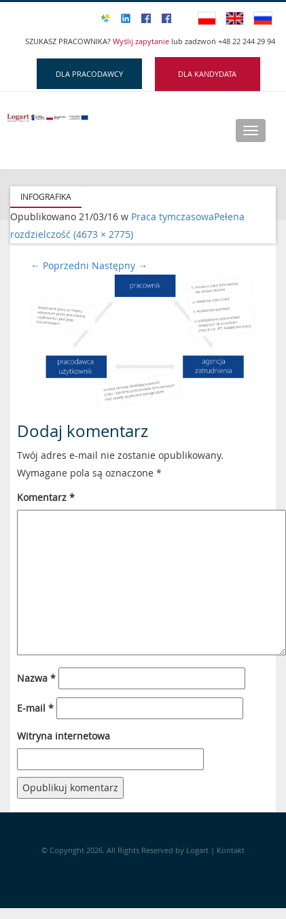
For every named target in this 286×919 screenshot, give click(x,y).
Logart (198, 850)
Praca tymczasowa (172, 216)
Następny (119, 265)
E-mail (35, 707)
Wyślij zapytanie (142, 41)
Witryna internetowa (63, 735)
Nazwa (36, 678)
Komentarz (46, 497)
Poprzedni (60, 265)
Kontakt (231, 850)
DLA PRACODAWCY (89, 74)
